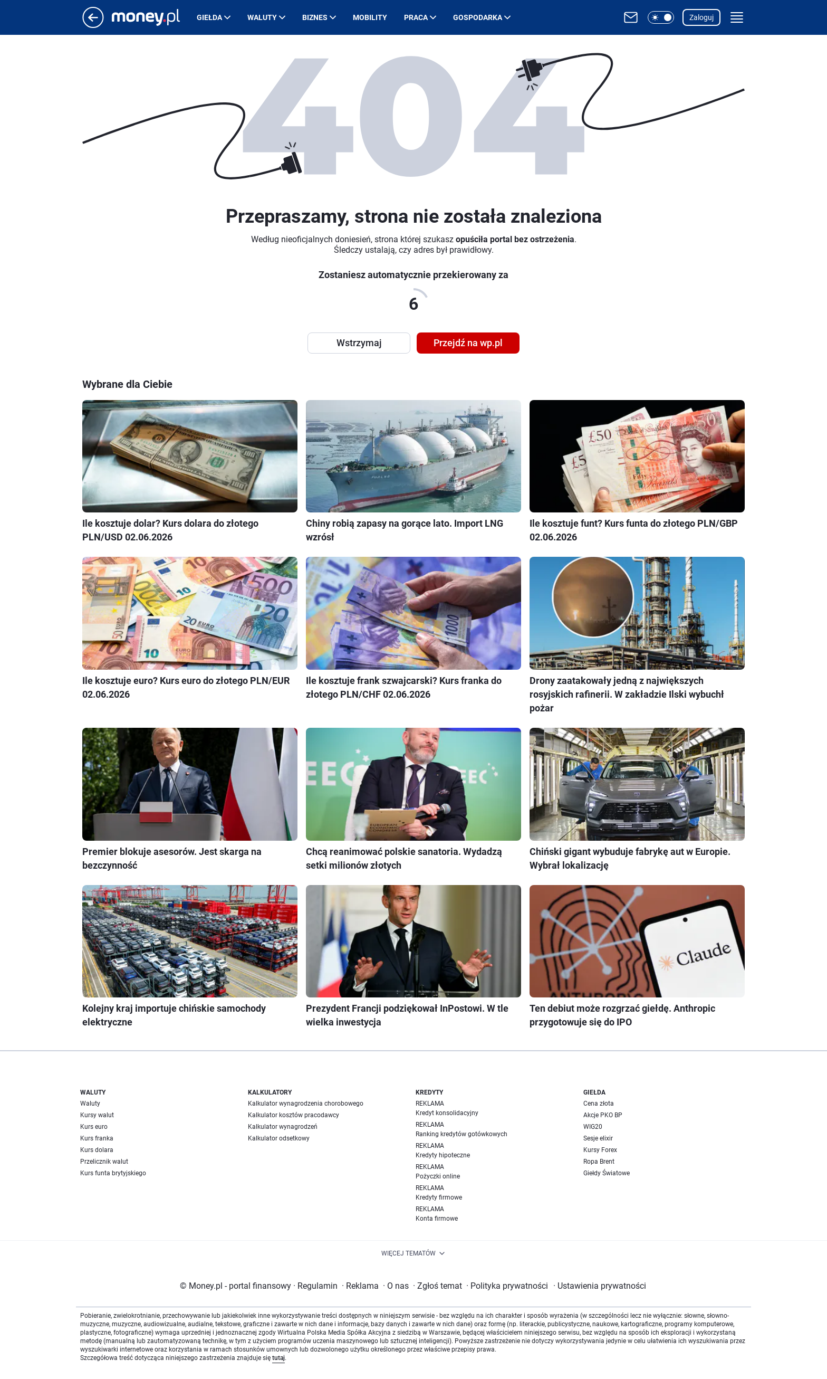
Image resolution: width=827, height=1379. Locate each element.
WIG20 (592, 1126)
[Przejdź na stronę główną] (93, 25)
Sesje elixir (598, 1138)
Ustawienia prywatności (599, 1286)
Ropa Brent (598, 1161)
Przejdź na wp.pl (468, 342)
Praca (416, 17)
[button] (661, 17)
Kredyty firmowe (439, 1197)
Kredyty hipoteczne (443, 1155)
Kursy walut (97, 1115)
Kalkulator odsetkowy (279, 1138)
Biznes (315, 17)
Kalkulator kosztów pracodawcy (293, 1115)
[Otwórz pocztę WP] (630, 17)
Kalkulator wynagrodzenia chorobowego (305, 1103)
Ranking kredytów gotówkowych (461, 1134)
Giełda (209, 17)
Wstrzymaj (359, 342)
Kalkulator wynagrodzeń (283, 1126)
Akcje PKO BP (602, 1115)
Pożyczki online (438, 1176)
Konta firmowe (437, 1218)
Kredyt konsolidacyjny (447, 1113)
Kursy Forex (600, 1150)
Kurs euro (94, 1126)
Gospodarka (477, 17)
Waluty (262, 17)
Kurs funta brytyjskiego (113, 1173)
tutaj (278, 1358)
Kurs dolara (96, 1150)
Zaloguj (701, 17)
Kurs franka (96, 1138)
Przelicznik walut (104, 1161)
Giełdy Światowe (606, 1173)
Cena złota (598, 1103)
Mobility (370, 17)
